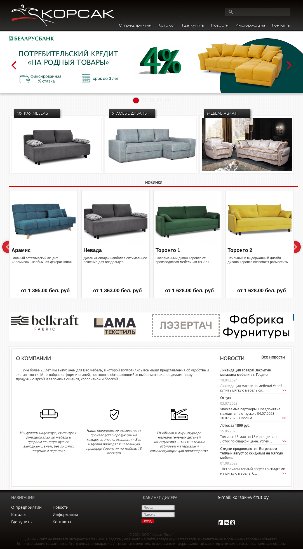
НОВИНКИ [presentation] (153, 183)
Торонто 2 (240, 250)
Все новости (273, 357)
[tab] (153, 183)
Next (289, 65)
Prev (14, 65)
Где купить (193, 25)
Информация (65, 514)
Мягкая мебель (32, 113)
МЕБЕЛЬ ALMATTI (223, 113)
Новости (220, 25)
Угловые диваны (129, 113)
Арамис (20, 250)
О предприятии (135, 25)
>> (284, 390)
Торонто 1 (168, 250)
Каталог (18, 514)
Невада (93, 250)
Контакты (281, 25)
